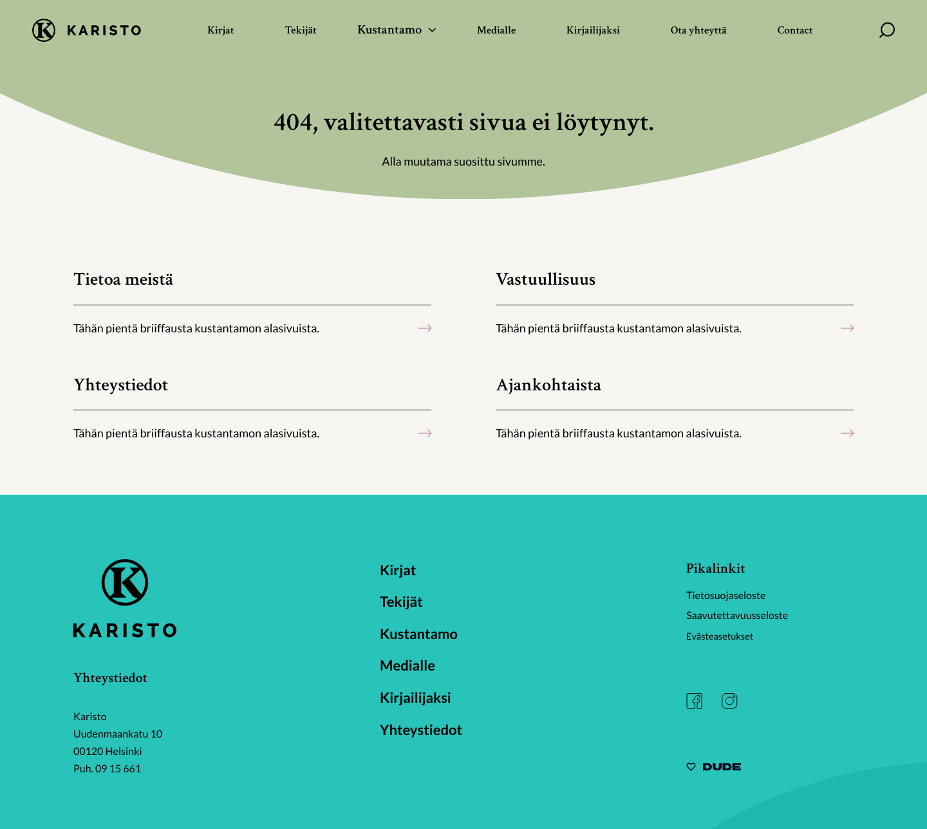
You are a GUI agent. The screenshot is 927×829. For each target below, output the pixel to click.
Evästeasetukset (723, 635)
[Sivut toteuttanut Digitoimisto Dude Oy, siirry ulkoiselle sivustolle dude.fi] (713, 768)
